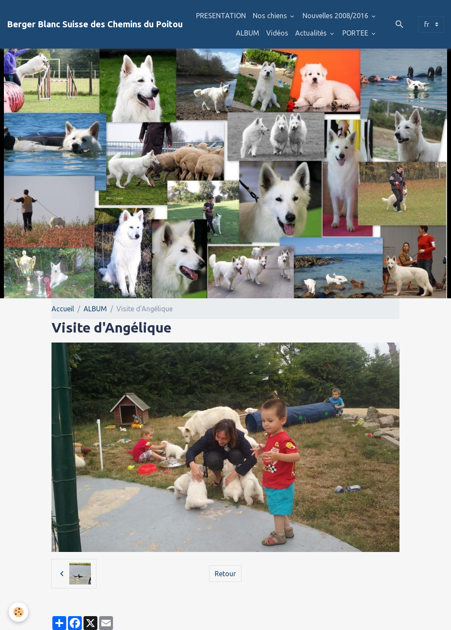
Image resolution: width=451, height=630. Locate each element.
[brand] (95, 24)
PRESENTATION (221, 16)
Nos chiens (271, 16)
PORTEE (356, 33)
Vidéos (277, 33)
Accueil (63, 309)
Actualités (312, 33)
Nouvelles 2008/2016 (336, 16)
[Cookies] (18, 612)
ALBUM (247, 33)
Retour (225, 574)
